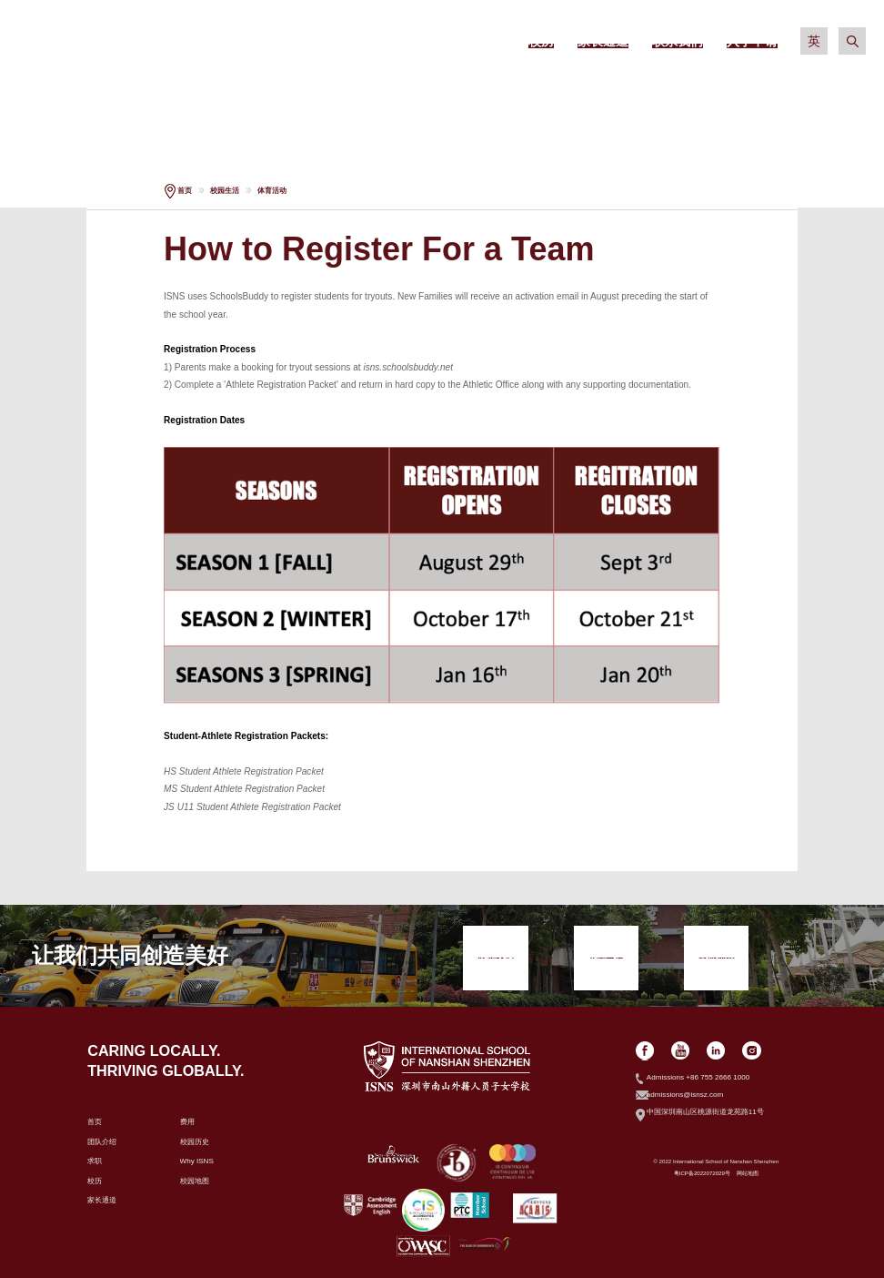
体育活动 (271, 191)
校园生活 (605, 91)
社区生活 (722, 91)
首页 (184, 191)
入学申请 (257, 132)
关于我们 (257, 91)
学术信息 (489, 91)
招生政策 (373, 91)
